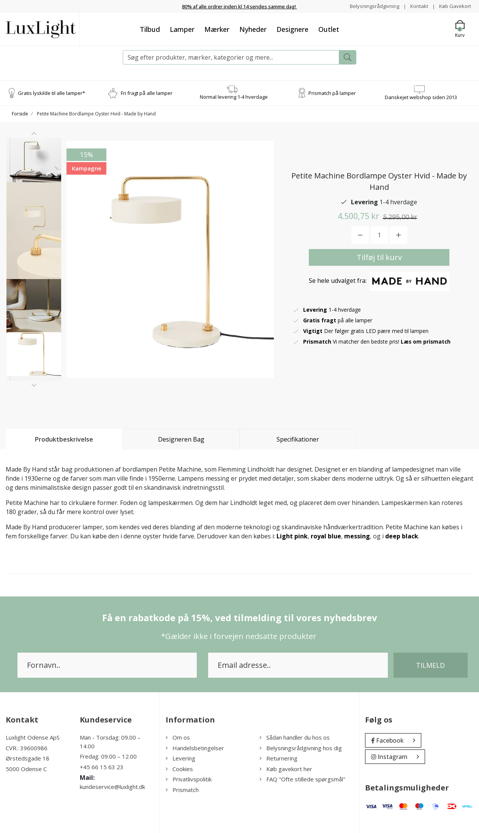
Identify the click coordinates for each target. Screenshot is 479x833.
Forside (20, 113)
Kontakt (416, 5)
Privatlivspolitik (189, 779)
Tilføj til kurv (379, 257)
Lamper (182, 28)
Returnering (278, 758)
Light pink (292, 536)
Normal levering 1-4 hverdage (234, 96)
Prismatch (182, 789)
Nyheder (253, 28)
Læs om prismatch (426, 341)
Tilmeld (430, 665)
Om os (178, 737)
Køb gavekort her (285, 768)
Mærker (216, 28)
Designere (292, 28)
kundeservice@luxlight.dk (112, 786)
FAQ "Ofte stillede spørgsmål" (302, 779)
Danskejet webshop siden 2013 (421, 96)
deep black (401, 536)
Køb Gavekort (454, 5)
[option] (34, 168)
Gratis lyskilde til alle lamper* (51, 92)
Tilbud (150, 28)
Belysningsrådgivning (370, 5)
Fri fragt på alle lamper (146, 92)
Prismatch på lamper (332, 92)
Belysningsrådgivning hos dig (300, 747)
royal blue (326, 536)
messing (357, 536)
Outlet (328, 28)
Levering (180, 758)
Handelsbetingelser (195, 747)
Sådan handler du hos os (294, 737)
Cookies (179, 768)
